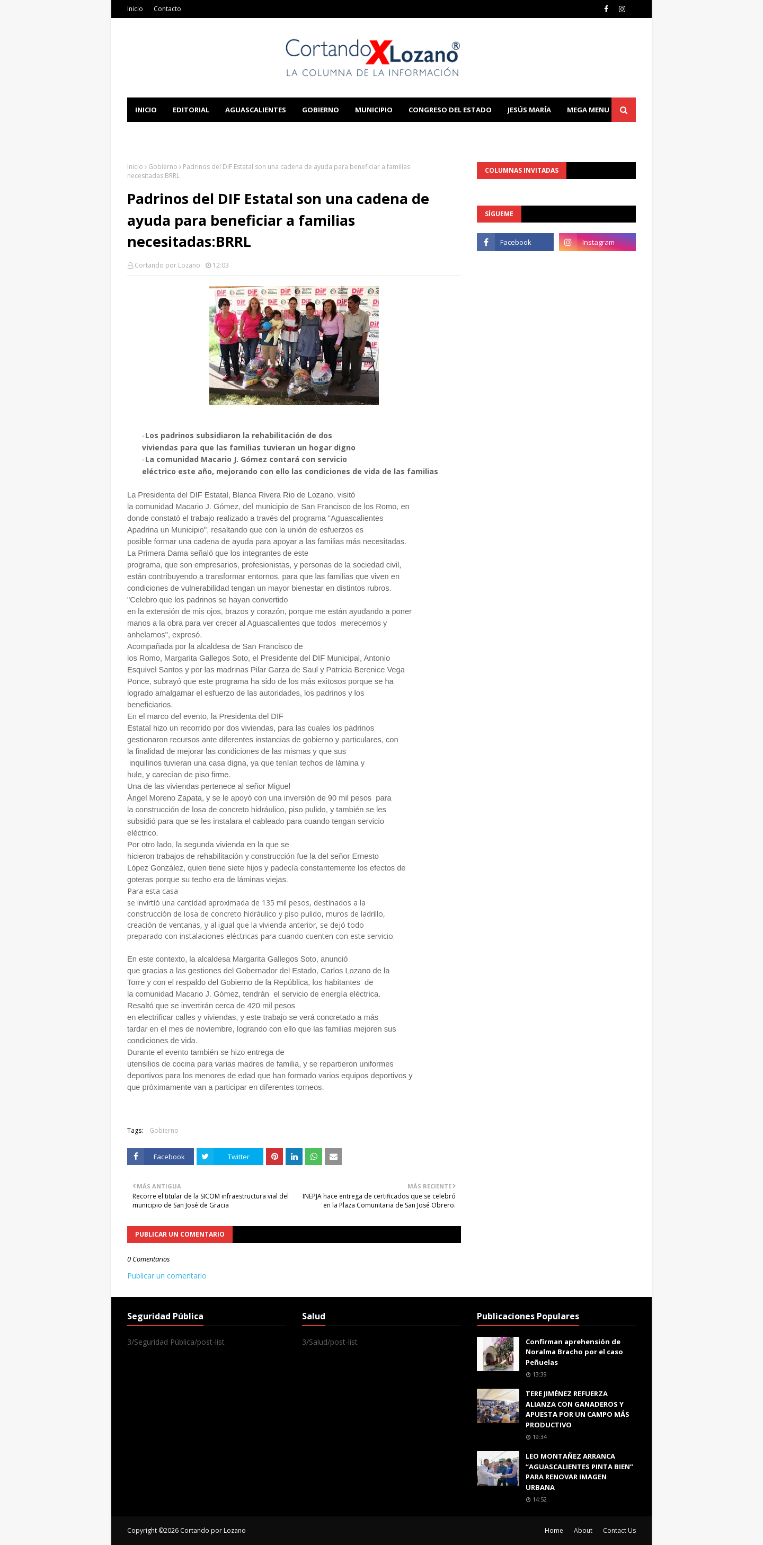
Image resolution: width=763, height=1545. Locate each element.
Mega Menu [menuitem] (588, 109)
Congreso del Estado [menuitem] (450, 109)
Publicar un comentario (167, 1276)
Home (554, 1530)
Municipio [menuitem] (374, 109)
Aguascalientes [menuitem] (255, 109)
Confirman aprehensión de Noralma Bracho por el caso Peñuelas (574, 1352)
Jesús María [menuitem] (529, 109)
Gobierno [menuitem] (320, 109)
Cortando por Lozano (167, 265)
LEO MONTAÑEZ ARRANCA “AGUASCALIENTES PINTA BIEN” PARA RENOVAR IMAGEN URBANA (579, 1471)
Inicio (135, 8)
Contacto (167, 8)
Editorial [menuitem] (191, 109)
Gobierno (163, 166)
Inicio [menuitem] (146, 109)
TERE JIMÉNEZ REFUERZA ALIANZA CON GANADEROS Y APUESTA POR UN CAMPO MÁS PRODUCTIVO (577, 1409)
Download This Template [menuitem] (347, 134)
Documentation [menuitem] (244, 134)
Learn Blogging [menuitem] (165, 134)
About (583, 1530)
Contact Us (619, 1530)
